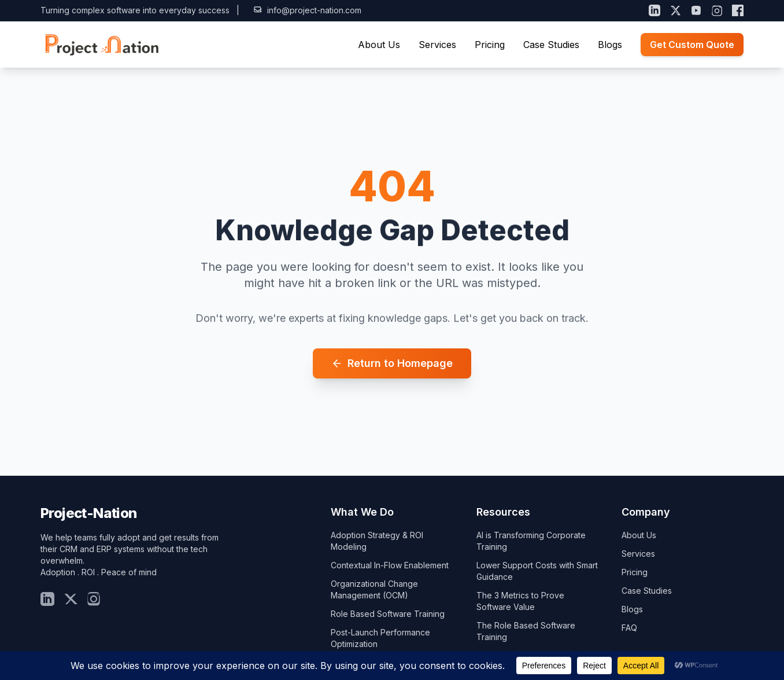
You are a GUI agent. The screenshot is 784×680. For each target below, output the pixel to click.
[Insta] (94, 599)
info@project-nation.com (307, 10)
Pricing (490, 44)
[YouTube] (696, 10)
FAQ (629, 628)
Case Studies (551, 44)
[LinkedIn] (654, 10)
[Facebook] (738, 10)
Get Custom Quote (692, 44)
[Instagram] (717, 10)
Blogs (610, 44)
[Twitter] (70, 599)
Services (437, 44)
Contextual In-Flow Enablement (390, 565)
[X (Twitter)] (675, 10)
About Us (379, 44)
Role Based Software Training (388, 614)
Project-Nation (88, 513)
